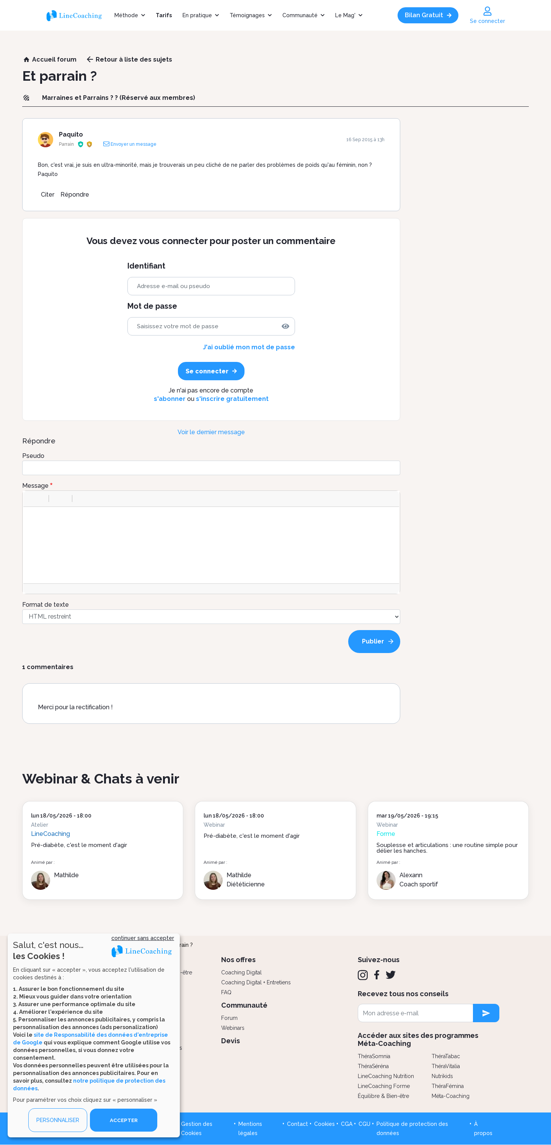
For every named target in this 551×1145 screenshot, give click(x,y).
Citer (47, 194)
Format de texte (45, 604)
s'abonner (170, 398)
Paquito (71, 134)
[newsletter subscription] (486, 1013)
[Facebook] (377, 974)
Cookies (324, 1124)
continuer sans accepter (142, 938)
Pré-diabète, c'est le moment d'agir (79, 845)
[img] (285, 326)
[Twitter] (391, 975)
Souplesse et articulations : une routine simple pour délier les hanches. (447, 848)
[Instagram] (363, 975)
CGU (364, 1124)
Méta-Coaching (450, 1096)
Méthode (126, 15)
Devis (230, 1041)
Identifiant (146, 266)
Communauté (300, 15)
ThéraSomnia (374, 1056)
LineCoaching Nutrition (386, 1076)
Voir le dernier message (211, 432)
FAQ (226, 992)
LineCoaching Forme (384, 1086)
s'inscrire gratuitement (232, 398)
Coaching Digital (241, 972)
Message (35, 485)
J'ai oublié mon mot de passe (249, 347)
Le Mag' (345, 15)
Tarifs (164, 15)
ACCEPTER (123, 1120)
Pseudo (33, 455)
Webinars (233, 1028)
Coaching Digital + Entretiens (256, 982)
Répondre (74, 194)
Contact (297, 1124)
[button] (31, 498)
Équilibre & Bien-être (383, 1096)
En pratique (197, 15)
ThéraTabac (446, 1056)
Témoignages (247, 15)
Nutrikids (442, 1076)
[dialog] (94, 1035)
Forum (229, 1018)
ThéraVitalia (446, 1066)
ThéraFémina (448, 1086)
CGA (346, 1124)
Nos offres (238, 960)
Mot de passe (152, 306)
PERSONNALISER (57, 1120)
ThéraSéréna (373, 1066)
